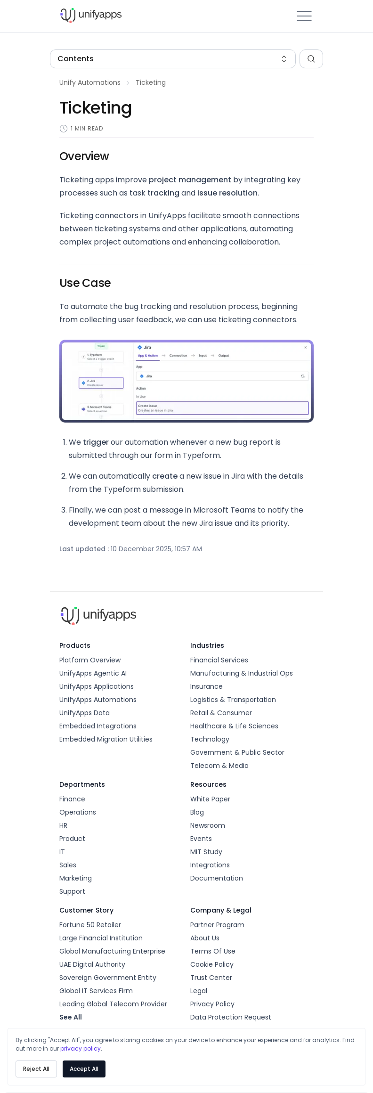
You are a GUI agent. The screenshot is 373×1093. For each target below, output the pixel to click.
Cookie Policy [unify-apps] (212, 964)
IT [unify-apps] (62, 852)
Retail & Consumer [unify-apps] (221, 713)
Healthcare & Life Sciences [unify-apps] (234, 726)
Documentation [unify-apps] (216, 878)
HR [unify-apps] (63, 825)
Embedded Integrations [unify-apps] (98, 726)
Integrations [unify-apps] (210, 865)
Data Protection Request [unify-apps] (230, 1017)
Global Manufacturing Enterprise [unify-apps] (112, 951)
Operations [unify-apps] (77, 812)
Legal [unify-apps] (198, 991)
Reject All (36, 1069)
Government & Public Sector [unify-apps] (237, 752)
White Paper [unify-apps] (210, 799)
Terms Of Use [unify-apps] (212, 951)
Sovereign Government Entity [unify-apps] (107, 977)
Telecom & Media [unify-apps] (219, 765)
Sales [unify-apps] (67, 865)
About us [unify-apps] (204, 938)
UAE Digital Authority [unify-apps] (92, 964)
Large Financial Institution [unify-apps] (101, 938)
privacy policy (80, 1048)
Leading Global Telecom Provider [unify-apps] (113, 1004)
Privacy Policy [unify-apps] (212, 1004)
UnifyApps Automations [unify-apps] (98, 699)
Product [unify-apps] (72, 838)
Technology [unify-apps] (209, 739)
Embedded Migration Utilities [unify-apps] (106, 739)
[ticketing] (151, 83)
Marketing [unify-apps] (75, 878)
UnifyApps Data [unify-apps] (84, 713)
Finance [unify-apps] (72, 799)
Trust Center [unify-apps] (211, 977)
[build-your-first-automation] (90, 83)
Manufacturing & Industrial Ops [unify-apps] (241, 673)
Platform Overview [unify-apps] (90, 660)
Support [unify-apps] (72, 891)
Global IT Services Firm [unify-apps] (96, 991)
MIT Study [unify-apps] (206, 852)
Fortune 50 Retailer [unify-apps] (90, 925)
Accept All (84, 1069)
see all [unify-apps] (70, 1017)
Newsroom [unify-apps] (207, 825)
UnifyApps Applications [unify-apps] (96, 686)
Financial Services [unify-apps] (219, 660)
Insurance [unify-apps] (206, 686)
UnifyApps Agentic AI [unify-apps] (93, 673)
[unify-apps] (122, 16)
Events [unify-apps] (201, 838)
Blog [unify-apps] (197, 812)
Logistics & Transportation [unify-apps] (233, 699)
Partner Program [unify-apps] (217, 925)
